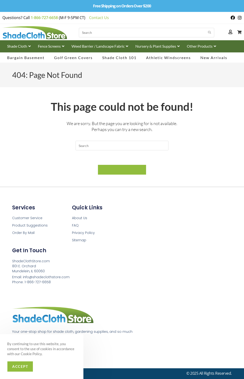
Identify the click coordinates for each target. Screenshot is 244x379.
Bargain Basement (26, 57)
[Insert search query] (122, 145)
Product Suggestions (30, 225)
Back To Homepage (122, 170)
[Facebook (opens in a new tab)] (232, 17)
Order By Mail (23, 232)
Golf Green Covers (73, 57)
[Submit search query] (209, 32)
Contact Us (99, 17)
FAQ (75, 225)
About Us (79, 218)
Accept (20, 366)
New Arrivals (213, 57)
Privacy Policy (83, 232)
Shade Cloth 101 (119, 57)
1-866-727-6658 (44, 17)
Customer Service (27, 218)
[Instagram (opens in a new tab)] (239, 17)
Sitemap (79, 240)
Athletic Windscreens (168, 57)
